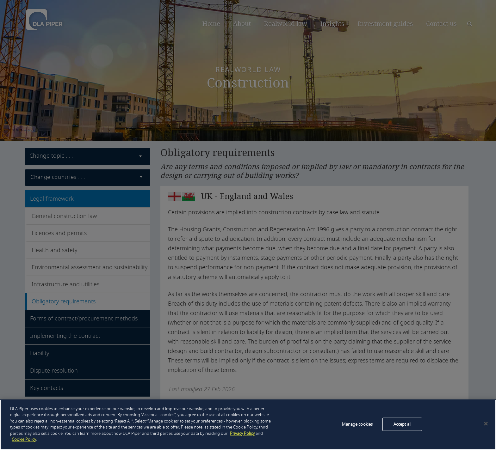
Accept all (402, 424)
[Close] (486, 423)
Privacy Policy (242, 433)
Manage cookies (357, 424)
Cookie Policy (24, 439)
